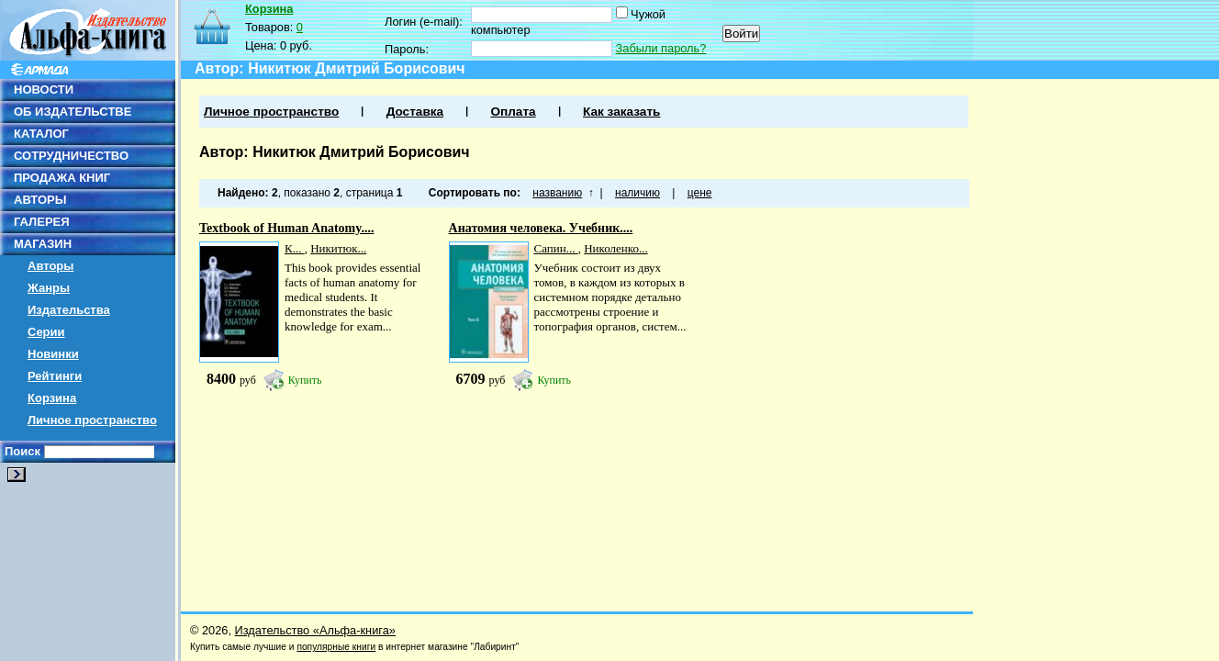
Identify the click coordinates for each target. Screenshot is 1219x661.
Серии (46, 332)
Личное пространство (92, 420)
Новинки (53, 354)
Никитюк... (338, 248)
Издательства (69, 310)
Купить (305, 380)
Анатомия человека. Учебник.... (541, 228)
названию (557, 192)
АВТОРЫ (40, 200)
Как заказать (621, 111)
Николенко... (615, 248)
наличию (637, 192)
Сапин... (556, 248)
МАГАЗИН (43, 244)
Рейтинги (55, 376)
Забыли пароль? (661, 48)
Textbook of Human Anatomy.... (286, 228)
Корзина (52, 398)
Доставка (414, 111)
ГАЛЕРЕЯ (42, 222)
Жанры (49, 288)
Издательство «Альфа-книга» (315, 630)
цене (700, 192)
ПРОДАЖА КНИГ (62, 178)
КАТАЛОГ (41, 133)
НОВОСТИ (43, 89)
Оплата (512, 111)
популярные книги (335, 647)
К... (295, 248)
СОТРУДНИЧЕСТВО (71, 155)
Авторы (50, 266)
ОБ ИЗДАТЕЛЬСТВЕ (72, 111)
